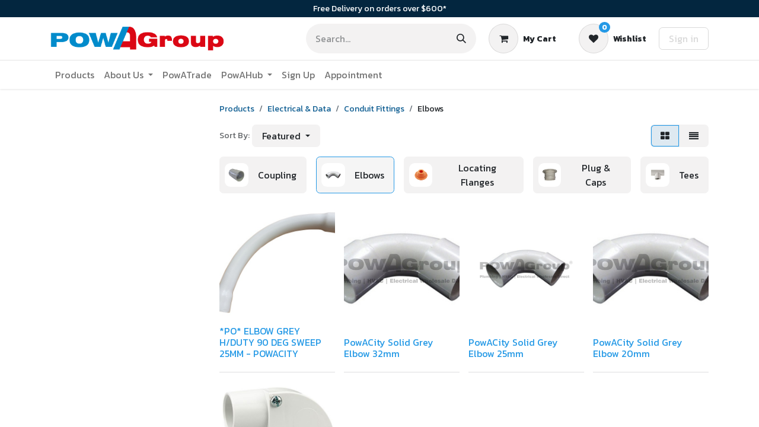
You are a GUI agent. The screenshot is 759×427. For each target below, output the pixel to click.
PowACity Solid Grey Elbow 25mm (513, 348)
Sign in (684, 38)
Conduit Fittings (374, 109)
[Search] (461, 38)
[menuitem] (74, 75)
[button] (286, 136)
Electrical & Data (299, 109)
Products (236, 109)
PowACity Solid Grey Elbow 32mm (388, 348)
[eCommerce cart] (522, 39)
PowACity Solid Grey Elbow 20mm (638, 348)
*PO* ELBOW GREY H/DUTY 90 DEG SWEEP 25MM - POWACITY (270, 342)
